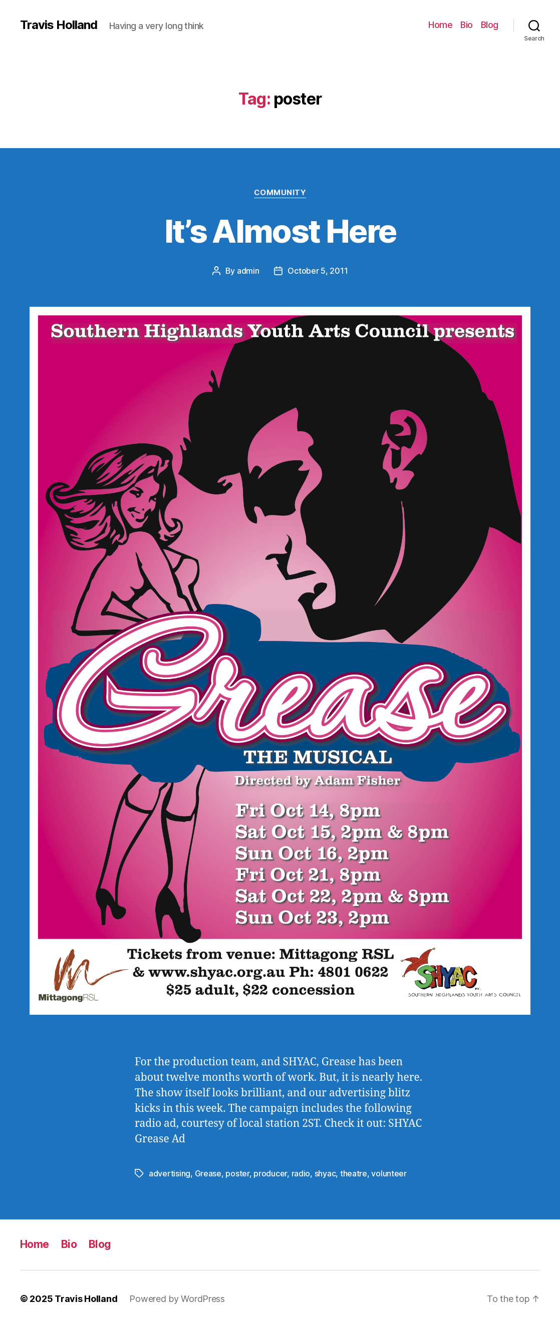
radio (301, 1173)
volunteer (389, 1173)
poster (237, 1173)
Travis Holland (58, 25)
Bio (466, 25)
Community (280, 192)
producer (270, 1173)
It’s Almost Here (280, 231)
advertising (169, 1173)
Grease (208, 1173)
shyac (325, 1173)
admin (248, 271)
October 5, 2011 (318, 271)
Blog (489, 25)
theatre (353, 1173)
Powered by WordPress (177, 1298)
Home (440, 25)
